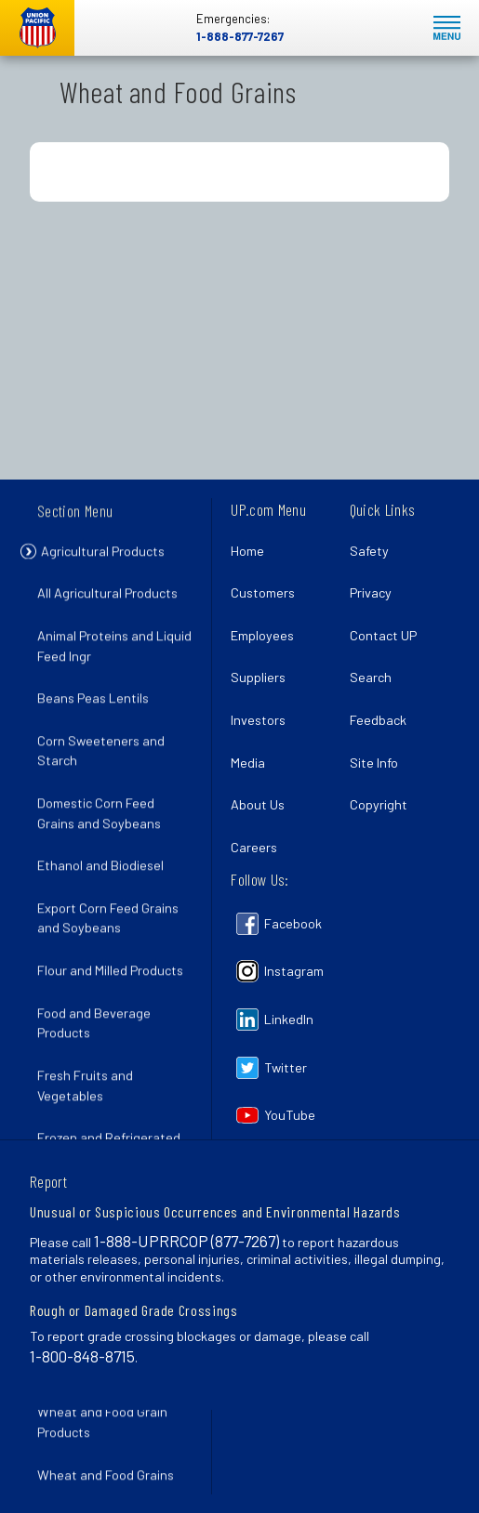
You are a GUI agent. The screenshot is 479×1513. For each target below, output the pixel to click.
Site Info (374, 762)
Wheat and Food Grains (105, 1477)
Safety (369, 551)
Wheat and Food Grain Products (102, 1425)
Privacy (371, 592)
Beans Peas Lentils (93, 701)
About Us (258, 804)
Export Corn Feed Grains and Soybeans (108, 920)
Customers (263, 592)
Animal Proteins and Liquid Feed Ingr (114, 649)
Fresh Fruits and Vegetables (85, 1088)
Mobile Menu (446, 28)
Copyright (378, 804)
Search (371, 677)
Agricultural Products (103, 553)
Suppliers (258, 677)
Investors (258, 720)
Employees (262, 635)
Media (248, 762)
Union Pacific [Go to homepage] (37, 28)
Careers (254, 847)
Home (247, 551)
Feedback (378, 720)
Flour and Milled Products (110, 973)
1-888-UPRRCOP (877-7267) (186, 1240)
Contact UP (383, 635)
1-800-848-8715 (82, 1356)
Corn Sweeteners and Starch (101, 753)
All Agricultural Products (107, 596)
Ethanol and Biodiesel (100, 868)
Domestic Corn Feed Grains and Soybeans (99, 816)
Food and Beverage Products (94, 1025)
